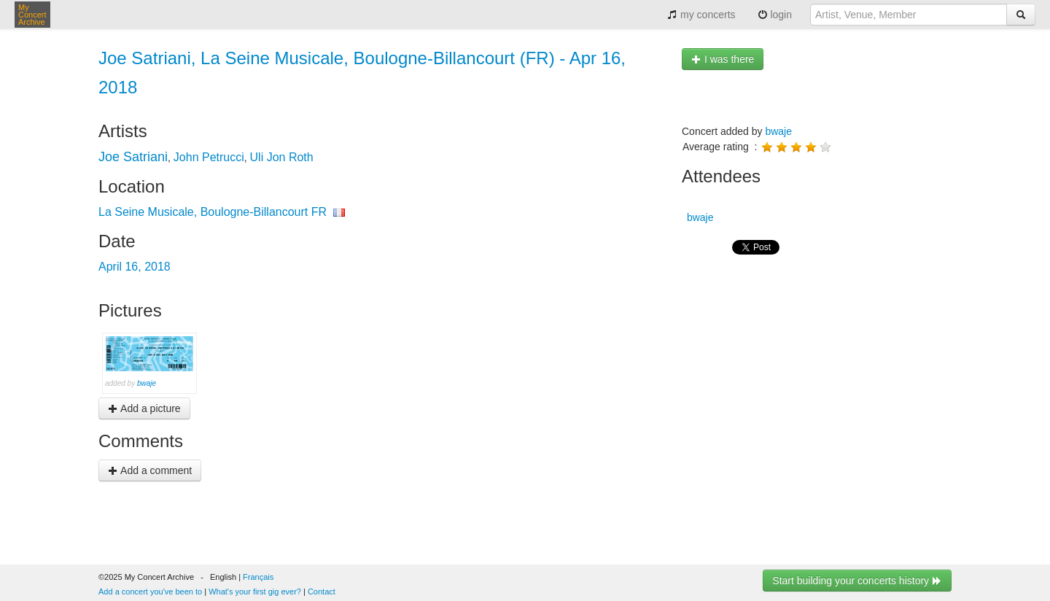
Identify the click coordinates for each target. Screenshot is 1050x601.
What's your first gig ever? (255, 591)
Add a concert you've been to (150, 591)
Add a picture (144, 408)
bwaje (146, 383)
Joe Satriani (133, 157)
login (775, 14)
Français (258, 577)
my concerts (701, 14)
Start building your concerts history (857, 580)
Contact (321, 591)
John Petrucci (209, 157)
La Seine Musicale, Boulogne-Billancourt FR (212, 212)
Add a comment (150, 470)
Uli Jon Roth (282, 157)
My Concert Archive (32, 14)
